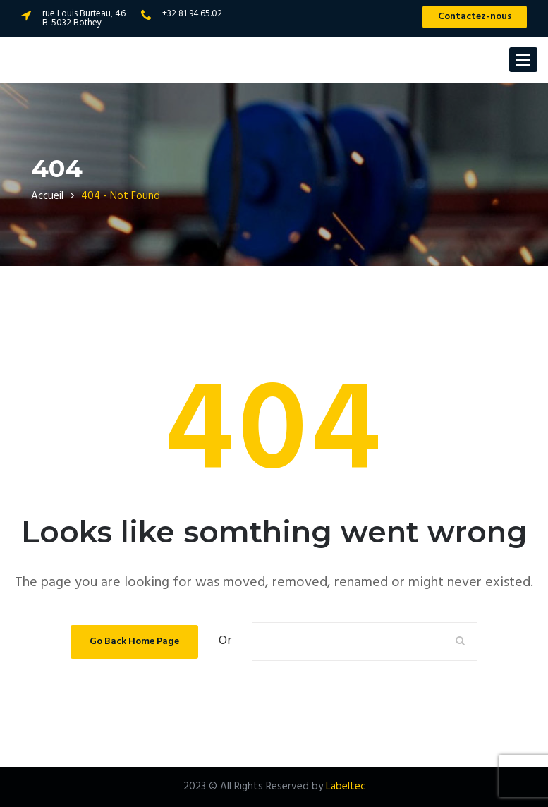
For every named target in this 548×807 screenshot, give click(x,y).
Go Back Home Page (134, 641)
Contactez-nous (474, 16)
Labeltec (345, 786)
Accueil (47, 196)
